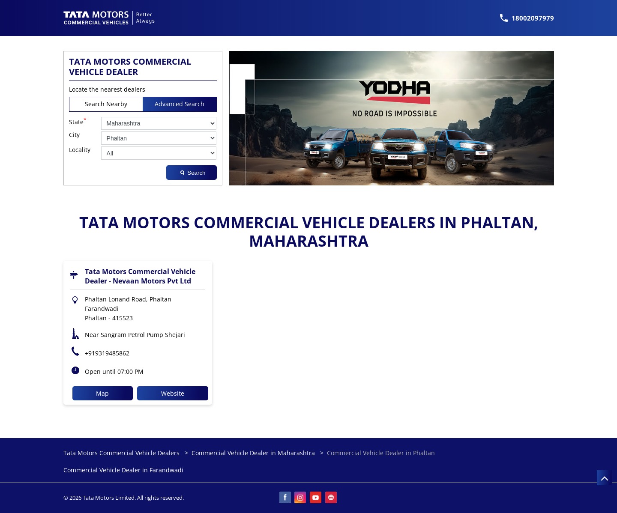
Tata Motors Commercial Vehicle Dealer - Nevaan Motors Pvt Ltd (140, 276)
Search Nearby (106, 104)
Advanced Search (179, 104)
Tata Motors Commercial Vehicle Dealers (122, 453)
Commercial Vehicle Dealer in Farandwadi (123, 470)
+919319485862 (107, 353)
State (78, 121)
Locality (79, 150)
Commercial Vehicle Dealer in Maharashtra (253, 453)
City (74, 135)
